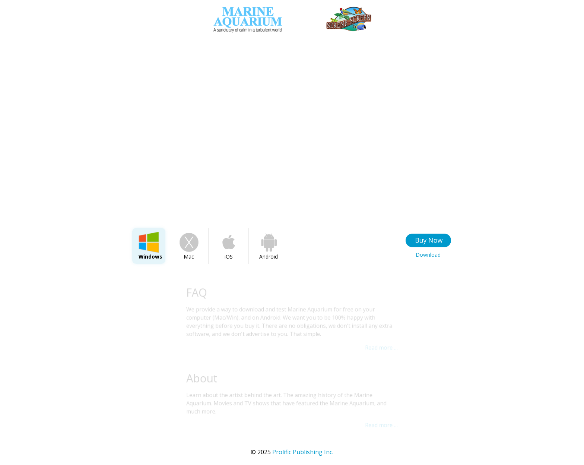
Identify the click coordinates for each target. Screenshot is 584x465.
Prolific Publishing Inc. (292, 452)
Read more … (381, 347)
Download (428, 254)
